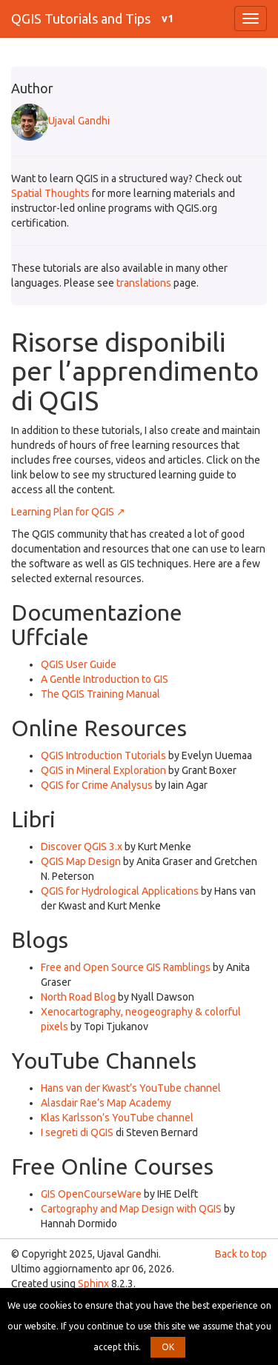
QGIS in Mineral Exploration (103, 770)
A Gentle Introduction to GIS (104, 679)
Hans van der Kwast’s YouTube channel (131, 1088)
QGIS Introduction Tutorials (103, 755)
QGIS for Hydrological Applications (120, 891)
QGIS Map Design (81, 861)
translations (143, 283)
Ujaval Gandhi (60, 121)
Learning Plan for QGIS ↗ (68, 512)
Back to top (241, 1254)
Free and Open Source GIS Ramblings (126, 967)
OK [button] (168, 1347)
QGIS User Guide (78, 664)
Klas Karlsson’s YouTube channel (117, 1118)
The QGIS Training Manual (100, 694)
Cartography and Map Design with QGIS (131, 1209)
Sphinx (93, 1283)
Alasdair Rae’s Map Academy (106, 1103)
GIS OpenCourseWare (91, 1194)
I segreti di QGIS (77, 1132)
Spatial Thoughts (50, 193)
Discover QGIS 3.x (81, 846)
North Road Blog (78, 997)
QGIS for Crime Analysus (97, 785)
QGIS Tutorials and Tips (80, 18)
